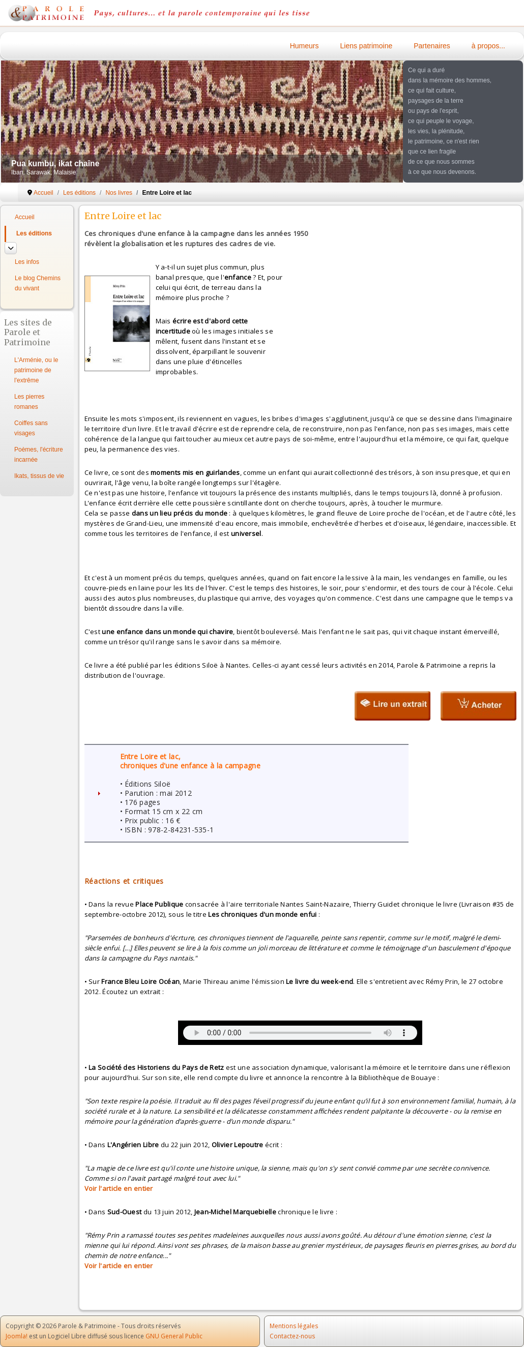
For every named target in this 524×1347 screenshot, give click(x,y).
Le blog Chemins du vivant (38, 283)
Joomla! (16, 1336)
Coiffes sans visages (31, 428)
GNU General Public (173, 1336)
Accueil (25, 217)
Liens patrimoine (366, 46)
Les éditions (34, 233)
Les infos (27, 261)
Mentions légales (294, 1326)
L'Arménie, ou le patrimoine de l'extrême (36, 370)
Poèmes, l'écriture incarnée (38, 454)
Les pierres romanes (29, 401)
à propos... (488, 46)
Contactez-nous (292, 1336)
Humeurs (304, 46)
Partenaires (432, 46)
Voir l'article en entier (118, 1188)
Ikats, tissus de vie (39, 476)
